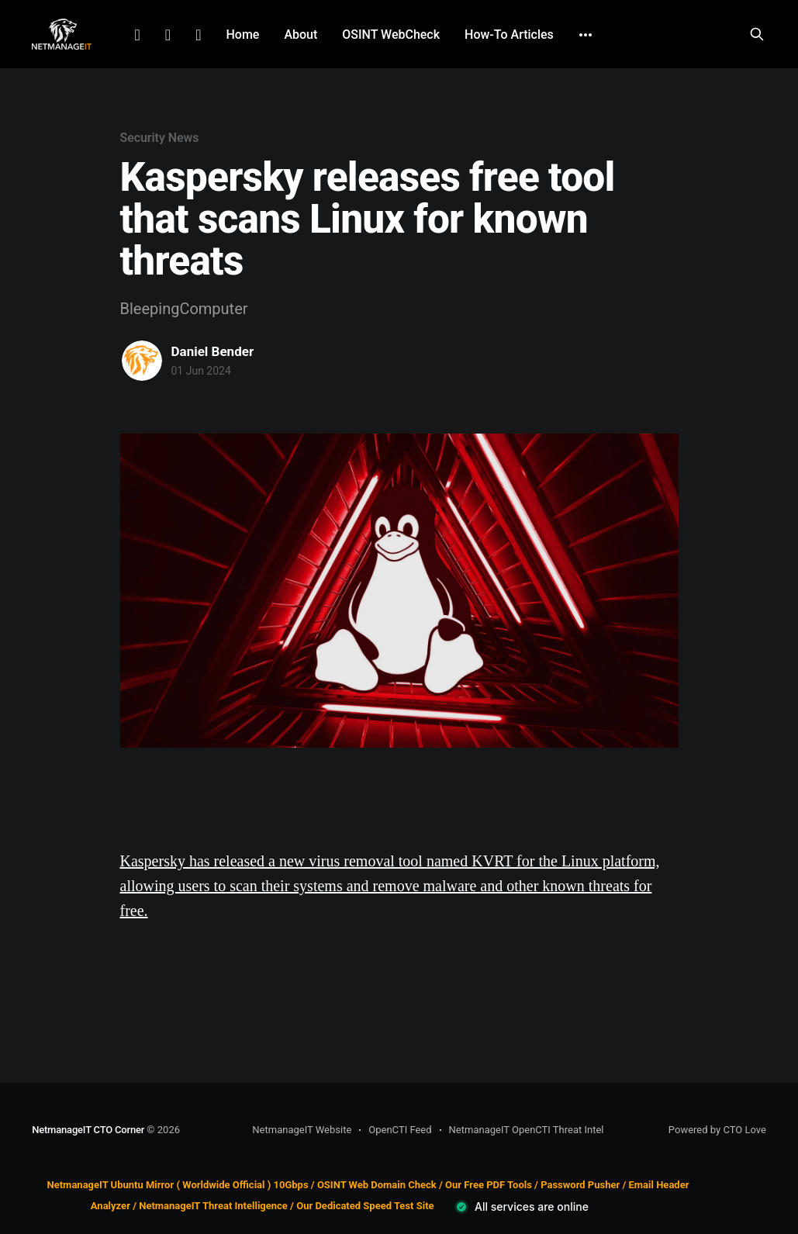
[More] (585, 35)
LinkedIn (137, 35)
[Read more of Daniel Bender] (142, 360)
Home (242, 34)
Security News (159, 137)
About (300, 34)
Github (198, 35)
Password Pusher (580, 1185)
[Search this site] (756, 34)
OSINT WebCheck (391, 34)
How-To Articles (509, 34)
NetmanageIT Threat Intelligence (213, 1206)
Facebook (168, 35)
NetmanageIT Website (301, 1129)
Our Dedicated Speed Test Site (365, 1206)
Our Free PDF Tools (488, 1185)
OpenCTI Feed (399, 1129)
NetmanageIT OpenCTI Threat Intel (526, 1129)
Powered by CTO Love (717, 1129)
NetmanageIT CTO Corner (88, 1129)
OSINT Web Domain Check (377, 1185)
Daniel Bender (212, 351)
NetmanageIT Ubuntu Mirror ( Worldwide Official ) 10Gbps (178, 1185)
